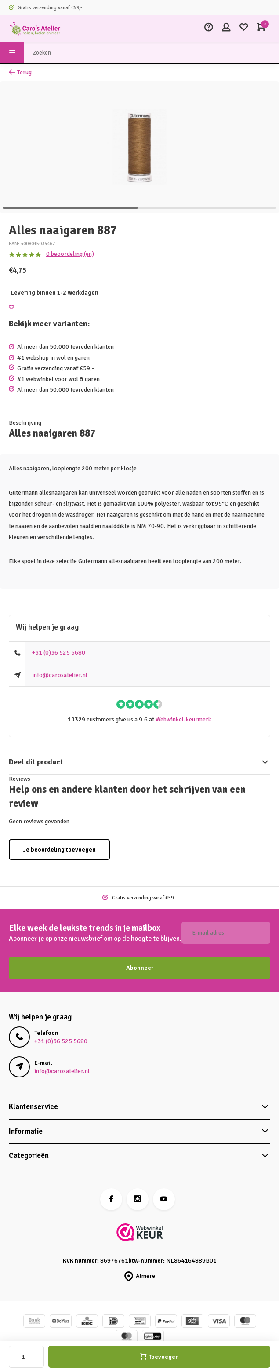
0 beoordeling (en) (70, 254)
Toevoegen (159, 1357)
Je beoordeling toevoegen (59, 849)
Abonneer (139, 968)
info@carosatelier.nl (59, 675)
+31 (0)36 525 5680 (58, 652)
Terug (20, 72)
